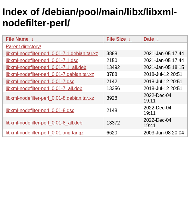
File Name (17, 39)
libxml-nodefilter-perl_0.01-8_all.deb (44, 122)
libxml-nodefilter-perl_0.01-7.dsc (40, 81)
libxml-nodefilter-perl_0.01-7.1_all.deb (46, 67)
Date (149, 39)
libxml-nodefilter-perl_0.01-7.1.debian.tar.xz (52, 53)
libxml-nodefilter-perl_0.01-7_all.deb (44, 88)
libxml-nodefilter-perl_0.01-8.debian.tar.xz (50, 98)
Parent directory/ (23, 46)
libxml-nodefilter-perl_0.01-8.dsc (40, 110)
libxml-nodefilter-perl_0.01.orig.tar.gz (45, 132)
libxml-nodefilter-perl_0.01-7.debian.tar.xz (50, 74)
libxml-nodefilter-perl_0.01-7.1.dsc (42, 60)
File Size (116, 39)
